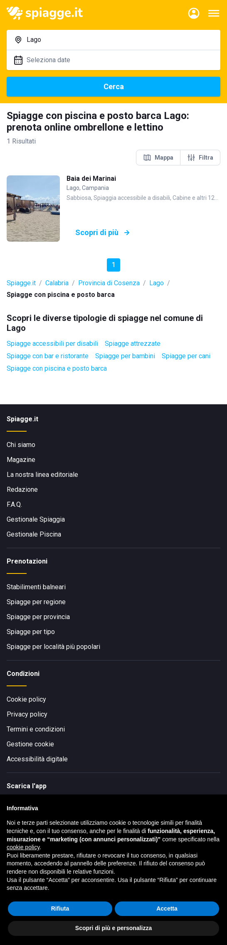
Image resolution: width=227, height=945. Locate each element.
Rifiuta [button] (60, 908)
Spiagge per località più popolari (53, 647)
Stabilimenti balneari (36, 587)
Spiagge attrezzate (132, 343)
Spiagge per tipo (31, 632)
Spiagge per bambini (125, 356)
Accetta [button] (167, 908)
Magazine (21, 460)
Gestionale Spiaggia (36, 519)
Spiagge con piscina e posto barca (57, 368)
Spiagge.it (21, 283)
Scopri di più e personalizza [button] (113, 928)
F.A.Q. (14, 504)
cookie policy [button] (23, 847)
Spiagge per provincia (38, 617)
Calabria (57, 283)
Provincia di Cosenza (109, 283)
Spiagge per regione (36, 602)
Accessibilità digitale (37, 759)
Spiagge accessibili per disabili (52, 343)
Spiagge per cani (186, 356)
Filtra (200, 157)
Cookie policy (26, 699)
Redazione (22, 489)
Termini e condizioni (36, 729)
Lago (156, 283)
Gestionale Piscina (34, 534)
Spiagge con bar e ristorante (48, 356)
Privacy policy (27, 714)
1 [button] (114, 265)
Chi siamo (21, 445)
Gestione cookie (30, 744)
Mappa (158, 157)
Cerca (114, 86)
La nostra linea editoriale (42, 475)
